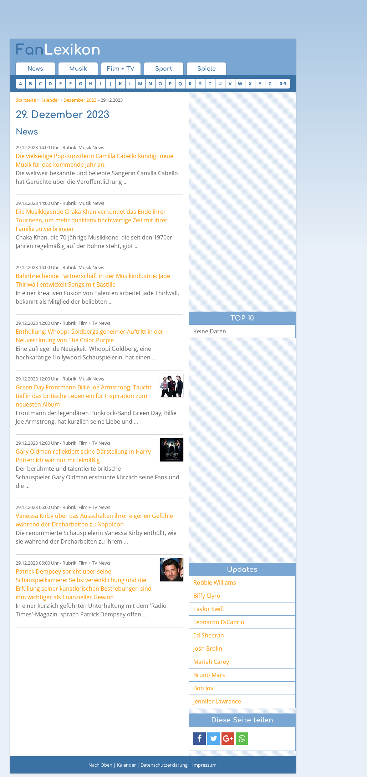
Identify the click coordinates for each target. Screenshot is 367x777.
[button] (199, 738)
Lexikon (58, 50)
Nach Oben (100, 765)
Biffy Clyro (206, 596)
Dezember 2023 (79, 100)
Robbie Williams (214, 582)
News (35, 69)
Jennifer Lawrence (217, 701)
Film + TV (120, 69)
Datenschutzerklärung (164, 765)
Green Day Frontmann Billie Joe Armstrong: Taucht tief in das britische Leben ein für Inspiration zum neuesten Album (84, 395)
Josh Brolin (207, 648)
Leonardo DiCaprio (218, 622)
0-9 (283, 83)
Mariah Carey (211, 662)
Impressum (204, 765)
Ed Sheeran (208, 635)
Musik (78, 69)
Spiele (206, 69)
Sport (163, 69)
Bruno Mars (209, 675)
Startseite (26, 100)
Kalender (49, 100)
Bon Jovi (204, 688)
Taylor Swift (208, 609)
